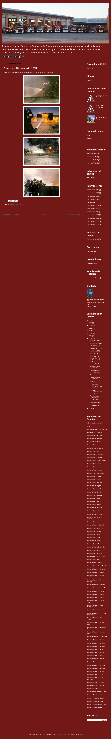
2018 (90, 323)
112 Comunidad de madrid (94, 423)
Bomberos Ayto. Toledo (93, 537)
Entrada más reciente (12, 215)
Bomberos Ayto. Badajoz (94, 445)
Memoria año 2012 (92, 160)
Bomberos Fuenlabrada (96, 299)
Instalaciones (91, 263)
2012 (90, 338)
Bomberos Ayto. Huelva (94, 476)
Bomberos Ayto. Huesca (94, 479)
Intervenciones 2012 (93, 208)
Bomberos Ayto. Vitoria (93, 550)
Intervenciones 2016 (93, 221)
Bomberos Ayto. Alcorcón (94, 439)
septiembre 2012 (95, 348)
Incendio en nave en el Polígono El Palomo (101, 117)
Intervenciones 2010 (93, 202)
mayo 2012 (93, 359)
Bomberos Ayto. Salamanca (95, 522)
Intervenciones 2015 (93, 218)
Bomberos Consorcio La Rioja (95, 643)
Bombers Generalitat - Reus (95, 701)
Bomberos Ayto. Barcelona (95, 448)
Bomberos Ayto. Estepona (94, 467)
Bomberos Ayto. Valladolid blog (96, 547)
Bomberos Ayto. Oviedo (94, 511)
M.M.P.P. (89, 68)
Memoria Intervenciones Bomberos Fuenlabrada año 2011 (96, 385)
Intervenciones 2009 (93, 199)
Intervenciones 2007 (93, 193)
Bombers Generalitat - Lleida (95, 698)
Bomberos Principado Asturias (96, 695)
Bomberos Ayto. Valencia (94, 541)
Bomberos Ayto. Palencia (94, 514)
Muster (89, 138)
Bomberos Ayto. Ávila (93, 559)
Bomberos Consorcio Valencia (96, 665)
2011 (90, 408)
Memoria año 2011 (92, 157)
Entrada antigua (73, 215)
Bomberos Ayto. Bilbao (93, 451)
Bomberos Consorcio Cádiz (95, 597)
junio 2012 (93, 356)
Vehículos (90, 178)
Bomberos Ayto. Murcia (94, 501)
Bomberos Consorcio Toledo (95, 662)
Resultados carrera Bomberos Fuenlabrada (95, 397)
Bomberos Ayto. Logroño (94, 486)
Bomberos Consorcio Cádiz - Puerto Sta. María (95, 606)
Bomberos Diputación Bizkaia (95, 682)
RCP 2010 (93, 374)
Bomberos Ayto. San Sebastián (96, 525)
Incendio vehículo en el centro (101, 106)
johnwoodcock (61, 734)
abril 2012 (93, 361)
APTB (88, 426)
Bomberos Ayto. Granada (94, 470)
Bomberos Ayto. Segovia (94, 531)
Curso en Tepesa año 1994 (95, 367)
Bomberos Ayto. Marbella (94, 495)
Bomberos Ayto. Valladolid (94, 544)
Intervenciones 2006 (93, 190)
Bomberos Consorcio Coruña (95, 591)
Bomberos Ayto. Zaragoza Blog (96, 556)
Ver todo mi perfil (92, 306)
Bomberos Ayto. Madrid (94, 492)
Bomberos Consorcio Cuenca (95, 594)
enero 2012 (94, 405)
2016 (90, 328)
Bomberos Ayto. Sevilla (93, 534)
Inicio (44, 215)
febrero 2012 (94, 402)
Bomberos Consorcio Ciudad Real (97, 588)
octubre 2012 (94, 346)
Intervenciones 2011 (93, 205)
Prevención (90, 251)
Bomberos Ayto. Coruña (94, 464)
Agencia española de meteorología (97, 429)
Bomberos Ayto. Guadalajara (95, 473)
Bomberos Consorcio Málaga (95, 655)
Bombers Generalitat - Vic (94, 707)
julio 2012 (93, 353)
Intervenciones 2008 (93, 196)
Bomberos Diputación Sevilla (95, 685)
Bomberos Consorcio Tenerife (95, 659)
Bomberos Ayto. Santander (95, 528)
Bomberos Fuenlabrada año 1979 (96, 392)
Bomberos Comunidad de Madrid (96, 566)
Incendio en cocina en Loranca (101, 95)
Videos (89, 80)
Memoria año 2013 (92, 163)
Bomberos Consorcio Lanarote (96, 646)
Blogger (82, 734)
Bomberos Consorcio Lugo (95, 649)
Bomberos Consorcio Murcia (95, 652)
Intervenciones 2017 (93, 224)
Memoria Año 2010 (92, 153)
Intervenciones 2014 (93, 215)
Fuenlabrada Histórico (17, 204)
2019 (90, 320)
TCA (88, 141)
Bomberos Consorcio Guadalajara (97, 637)
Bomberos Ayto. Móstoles (94, 508)
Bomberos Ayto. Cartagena (95, 454)
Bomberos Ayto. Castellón (94, 457)
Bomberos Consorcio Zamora (95, 671)
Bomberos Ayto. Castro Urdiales (96, 460)
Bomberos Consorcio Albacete (96, 569)
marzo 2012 (94, 364)
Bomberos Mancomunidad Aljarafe (97, 692)
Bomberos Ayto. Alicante (94, 442)
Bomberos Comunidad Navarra (96, 563)
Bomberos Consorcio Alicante (95, 572)
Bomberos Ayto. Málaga (94, 504)
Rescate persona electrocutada (95, 371)
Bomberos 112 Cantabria (94, 432)
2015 (90, 330)
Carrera (89, 135)
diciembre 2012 (95, 340)
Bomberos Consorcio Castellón (96, 585)
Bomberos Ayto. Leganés (94, 482)
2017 (90, 325)
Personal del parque (93, 239)
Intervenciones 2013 (93, 212)
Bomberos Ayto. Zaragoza (94, 553)
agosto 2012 (94, 351)
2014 (90, 333)
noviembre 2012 (95, 343)
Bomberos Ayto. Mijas (93, 498)
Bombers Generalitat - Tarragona (96, 704)
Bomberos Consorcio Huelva (95, 640)
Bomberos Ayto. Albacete (94, 435)
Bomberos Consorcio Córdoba (96, 610)
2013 (90, 336)
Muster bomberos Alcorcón (95, 377)
